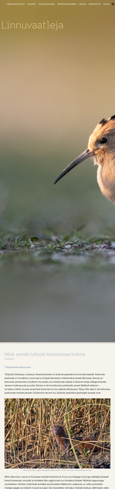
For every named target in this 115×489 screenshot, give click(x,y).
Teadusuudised (46, 4)
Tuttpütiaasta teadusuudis (18, 367)
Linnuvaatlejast (15, 4)
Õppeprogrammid (66, 4)
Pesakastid (95, 4)
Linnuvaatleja (32, 25)
